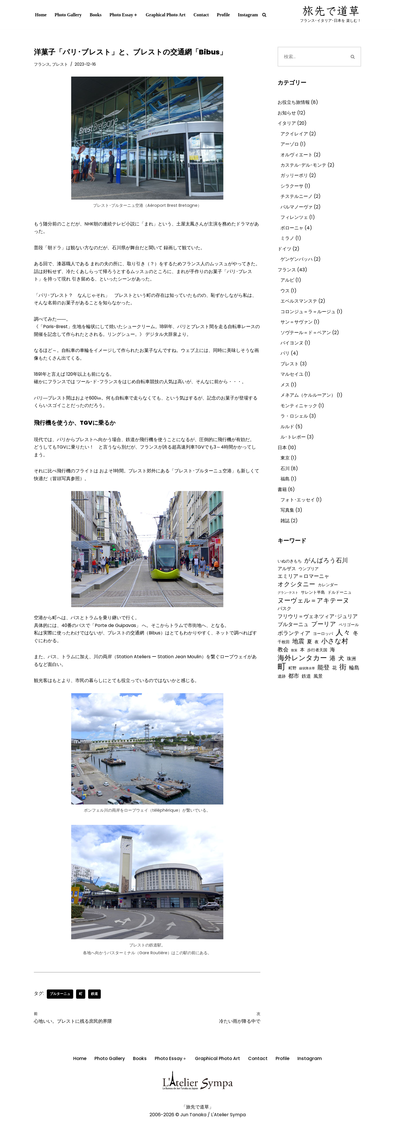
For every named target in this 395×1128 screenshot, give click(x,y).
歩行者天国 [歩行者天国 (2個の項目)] (317, 662)
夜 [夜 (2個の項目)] (317, 653)
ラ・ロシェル (294, 422)
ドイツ (284, 252)
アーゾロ (289, 145)
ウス (285, 294)
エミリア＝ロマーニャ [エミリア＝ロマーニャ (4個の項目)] (303, 585)
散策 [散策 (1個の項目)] (294, 662)
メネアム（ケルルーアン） (308, 401)
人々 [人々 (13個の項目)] (343, 644)
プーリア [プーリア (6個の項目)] (323, 635)
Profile (225, 14)
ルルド (287, 433)
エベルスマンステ (298, 305)
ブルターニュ (60, 1001)
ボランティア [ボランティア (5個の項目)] (294, 644)
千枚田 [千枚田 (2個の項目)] (284, 653)
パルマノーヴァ (296, 209)
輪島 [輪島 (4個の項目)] (354, 679)
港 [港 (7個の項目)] (333, 670)
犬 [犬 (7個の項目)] (341, 670)
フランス (42, 64)
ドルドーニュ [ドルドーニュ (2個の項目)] (340, 603)
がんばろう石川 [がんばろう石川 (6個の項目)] (326, 569)
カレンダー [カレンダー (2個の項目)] (328, 594)
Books (96, 14)
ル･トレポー (293, 444)
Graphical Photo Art (167, 14)
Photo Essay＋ (124, 14)
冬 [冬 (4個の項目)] (355, 644)
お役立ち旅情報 (294, 102)
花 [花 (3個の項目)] (334, 680)
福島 (285, 486)
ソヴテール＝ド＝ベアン (305, 337)
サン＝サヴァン (296, 326)
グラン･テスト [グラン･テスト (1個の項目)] (288, 603)
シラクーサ (291, 188)
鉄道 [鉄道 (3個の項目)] (306, 689)
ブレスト (60, 64)
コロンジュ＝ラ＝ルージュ (308, 316)
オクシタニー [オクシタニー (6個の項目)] (296, 594)
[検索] (266, 15)
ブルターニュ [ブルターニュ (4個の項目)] (293, 635)
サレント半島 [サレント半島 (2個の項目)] (313, 603)
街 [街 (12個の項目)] (342, 679)
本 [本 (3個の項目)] (302, 662)
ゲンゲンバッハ (296, 262)
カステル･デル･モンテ (303, 166)
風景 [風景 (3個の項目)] (318, 689)
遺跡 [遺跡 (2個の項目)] (282, 689)
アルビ (287, 283)
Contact (203, 14)
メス (285, 390)
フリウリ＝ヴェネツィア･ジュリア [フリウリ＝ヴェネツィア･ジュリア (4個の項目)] (318, 627)
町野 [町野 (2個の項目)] (292, 680)
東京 (285, 465)
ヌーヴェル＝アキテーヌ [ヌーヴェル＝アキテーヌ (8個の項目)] (313, 611)
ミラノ (287, 241)
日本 (282, 454)
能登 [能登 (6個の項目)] (323, 679)
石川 (285, 476)
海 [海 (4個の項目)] (332, 661)
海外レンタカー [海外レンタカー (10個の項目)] (302, 670)
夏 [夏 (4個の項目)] (309, 653)
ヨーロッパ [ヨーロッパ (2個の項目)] (323, 645)
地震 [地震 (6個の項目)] (298, 653)
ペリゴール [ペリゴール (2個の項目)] (349, 636)
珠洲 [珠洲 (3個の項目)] (351, 671)
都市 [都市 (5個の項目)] (293, 689)
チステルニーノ (296, 198)
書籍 (282, 497)
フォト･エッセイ (297, 507)
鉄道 (94, 1001)
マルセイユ (291, 380)
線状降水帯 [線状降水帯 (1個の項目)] (307, 681)
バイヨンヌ (291, 348)
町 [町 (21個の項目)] (282, 679)
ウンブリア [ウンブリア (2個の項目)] (309, 578)
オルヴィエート (296, 156)
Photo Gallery (68, 14)
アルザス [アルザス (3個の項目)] (287, 577)
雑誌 (285, 529)
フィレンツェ (294, 220)
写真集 (287, 518)
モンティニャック (298, 412)
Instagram (250, 14)
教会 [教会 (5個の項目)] (283, 661)
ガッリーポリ (294, 177)
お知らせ (287, 113)
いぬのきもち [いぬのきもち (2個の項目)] (290, 570)
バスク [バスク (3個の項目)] (284, 619)
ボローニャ (291, 230)
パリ (285, 358)
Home (41, 14)
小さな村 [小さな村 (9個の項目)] (334, 653)
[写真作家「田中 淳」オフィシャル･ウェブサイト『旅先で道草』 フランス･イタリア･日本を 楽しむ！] (330, 14)
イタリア (287, 124)
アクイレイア (294, 134)
